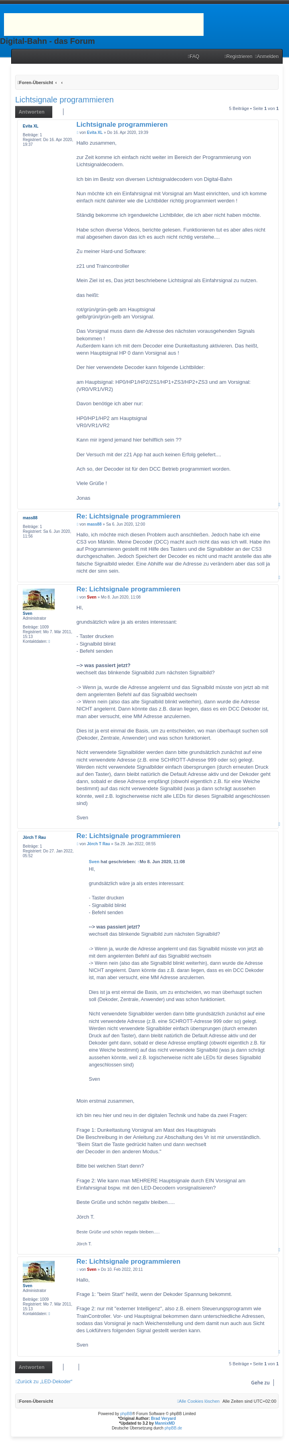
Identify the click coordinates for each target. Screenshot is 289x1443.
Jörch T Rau (34, 837)
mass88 (30, 518)
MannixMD (165, 1423)
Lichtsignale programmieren (64, 99)
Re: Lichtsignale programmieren (128, 517)
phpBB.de (173, 1428)
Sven (27, 613)
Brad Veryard (163, 1418)
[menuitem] (194, 56)
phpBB (126, 1414)
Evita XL (30, 126)
